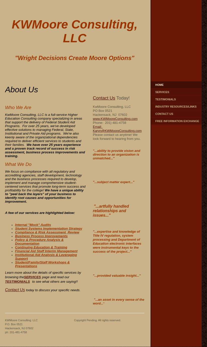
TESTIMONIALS (17, 281)
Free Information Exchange (177, 121)
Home (159, 84)
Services (162, 92)
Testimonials (165, 99)
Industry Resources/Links (175, 106)
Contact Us (164, 113)
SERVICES (32, 277)
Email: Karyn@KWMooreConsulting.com (117, 129)
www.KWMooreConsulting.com (115, 119)
